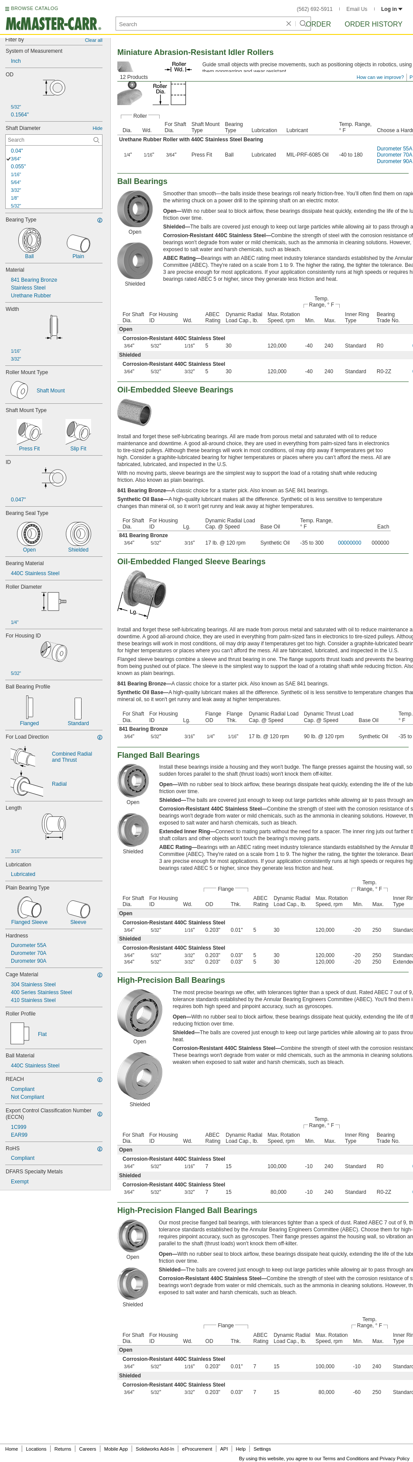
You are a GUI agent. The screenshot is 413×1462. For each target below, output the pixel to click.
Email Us (356, 9)
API (224, 1449)
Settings (262, 1449)
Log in (392, 9)
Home (11, 1449)
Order (318, 24)
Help (241, 1449)
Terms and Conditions (346, 1458)
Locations (36, 1449)
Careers (87, 1449)
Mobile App (116, 1449)
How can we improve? (380, 77)
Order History (374, 24)
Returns (63, 1449)
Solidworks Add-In (155, 1449)
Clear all (93, 40)
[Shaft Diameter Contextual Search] (53, 140)
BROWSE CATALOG (34, 8)
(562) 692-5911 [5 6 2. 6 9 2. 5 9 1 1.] (315, 9)
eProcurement (197, 1449)
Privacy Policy (395, 1458)
